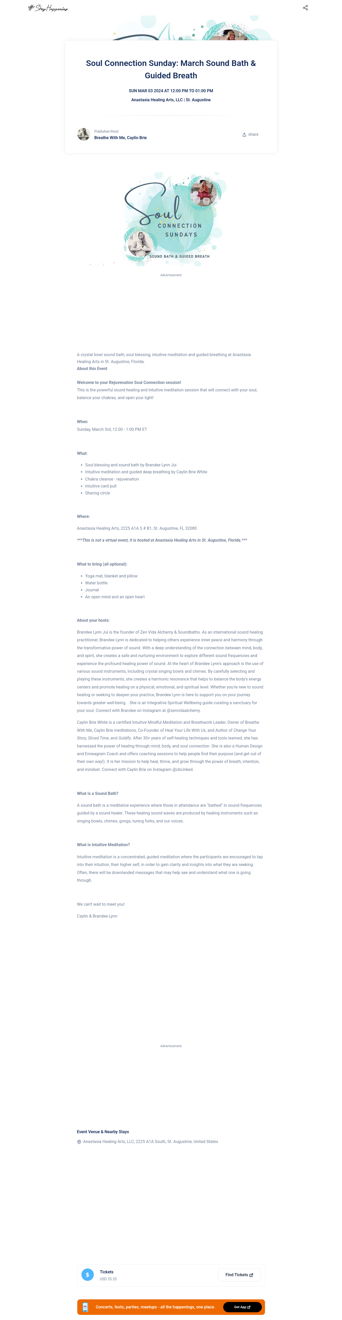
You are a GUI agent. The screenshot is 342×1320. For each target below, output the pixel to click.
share (250, 134)
